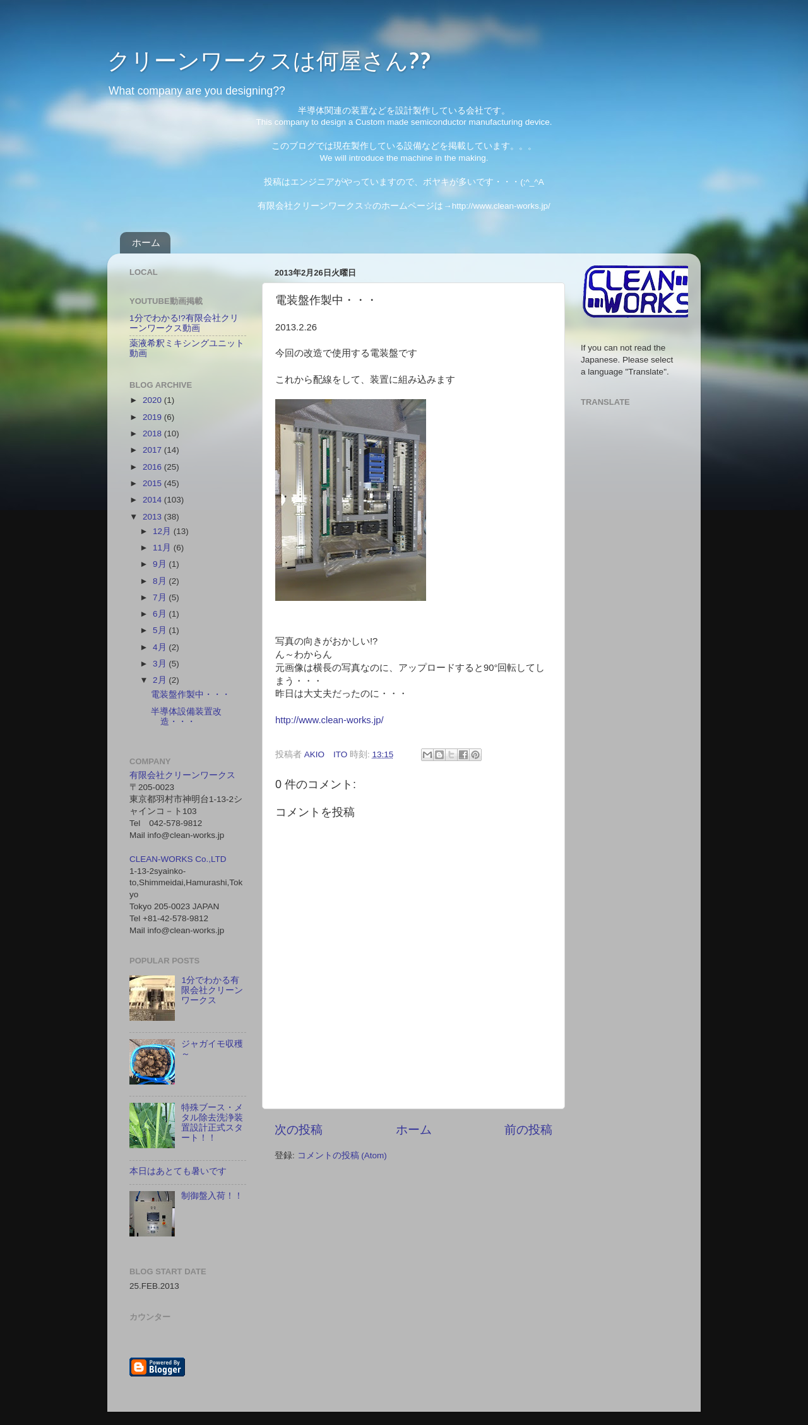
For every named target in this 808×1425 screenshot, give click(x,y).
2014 (153, 499)
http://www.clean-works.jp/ (329, 720)
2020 (153, 400)
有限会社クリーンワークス (182, 775)
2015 (153, 483)
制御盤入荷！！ (212, 1196)
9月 (161, 564)
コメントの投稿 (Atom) (342, 1155)
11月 (163, 547)
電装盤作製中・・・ (190, 694)
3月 (161, 663)
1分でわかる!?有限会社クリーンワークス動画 (184, 323)
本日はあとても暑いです (178, 1171)
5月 (161, 630)
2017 (153, 450)
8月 (161, 581)
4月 (161, 647)
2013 (153, 516)
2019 (153, 417)
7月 (161, 597)
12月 (163, 531)
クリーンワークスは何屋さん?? (269, 59)
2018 (153, 433)
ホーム (146, 242)
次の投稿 (299, 1129)
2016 (153, 467)
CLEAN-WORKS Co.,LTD (178, 859)
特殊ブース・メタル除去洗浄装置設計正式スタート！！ (212, 1123)
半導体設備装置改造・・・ (186, 716)
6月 (161, 614)
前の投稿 (528, 1129)
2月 (161, 680)
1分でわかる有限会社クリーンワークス (212, 990)
